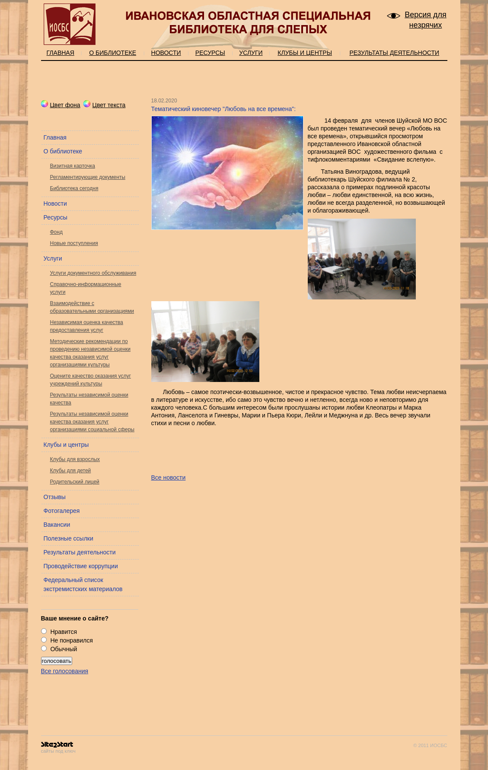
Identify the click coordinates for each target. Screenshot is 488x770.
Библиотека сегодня (74, 188)
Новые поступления (74, 243)
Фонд (56, 232)
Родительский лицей (74, 482)
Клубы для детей (70, 471)
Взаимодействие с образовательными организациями (92, 307)
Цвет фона (60, 105)
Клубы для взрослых (75, 459)
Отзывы (55, 496)
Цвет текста (104, 105)
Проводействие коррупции (81, 566)
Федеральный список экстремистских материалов (83, 584)
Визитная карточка (72, 166)
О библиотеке (112, 52)
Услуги (250, 52)
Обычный (63, 649)
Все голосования (65, 671)
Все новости (168, 477)
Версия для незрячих (426, 19)
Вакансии (57, 524)
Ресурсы (210, 52)
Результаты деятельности (394, 52)
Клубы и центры (304, 52)
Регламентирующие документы (87, 177)
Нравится (63, 631)
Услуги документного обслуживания (93, 273)
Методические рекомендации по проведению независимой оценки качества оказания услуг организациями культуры (90, 353)
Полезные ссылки (68, 538)
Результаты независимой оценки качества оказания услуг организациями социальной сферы (92, 422)
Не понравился (71, 640)
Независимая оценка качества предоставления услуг (86, 326)
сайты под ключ (58, 748)
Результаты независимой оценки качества (89, 399)
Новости (166, 52)
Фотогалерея (62, 510)
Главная (60, 52)
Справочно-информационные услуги (85, 288)
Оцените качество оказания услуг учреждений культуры (90, 380)
